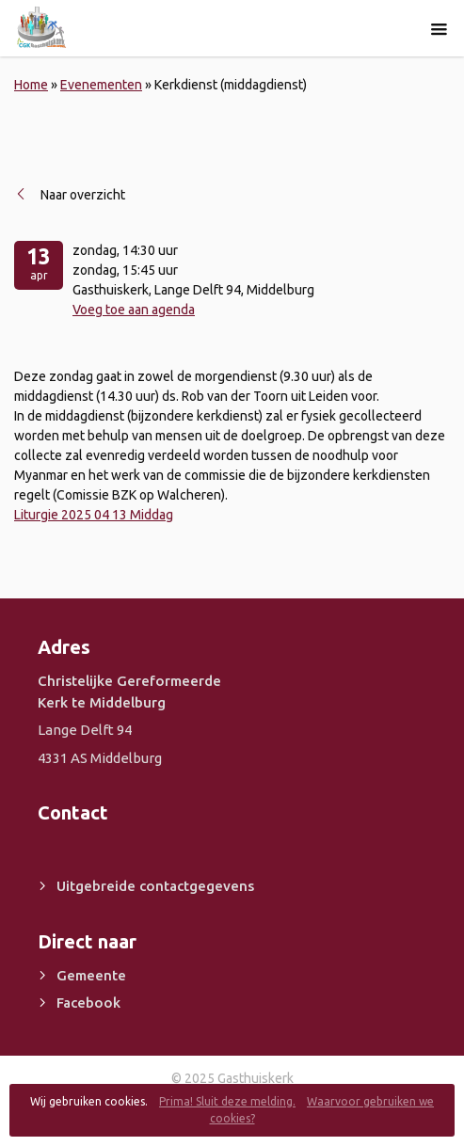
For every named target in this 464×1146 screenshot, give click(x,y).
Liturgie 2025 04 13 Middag (93, 514)
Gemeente (91, 975)
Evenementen (101, 84)
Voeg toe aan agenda (133, 309)
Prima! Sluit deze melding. (227, 1101)
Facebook (88, 1003)
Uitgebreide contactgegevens (155, 886)
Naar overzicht (82, 194)
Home (31, 84)
